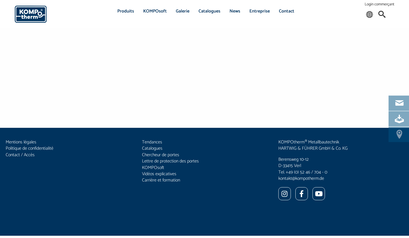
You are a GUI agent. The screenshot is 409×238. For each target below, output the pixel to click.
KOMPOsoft (155, 11)
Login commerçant (379, 4)
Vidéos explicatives (159, 174)
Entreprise (259, 11)
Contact (286, 11)
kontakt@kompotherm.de (301, 178)
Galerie (182, 11)
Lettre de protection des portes (170, 161)
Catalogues (209, 11)
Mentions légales (21, 142)
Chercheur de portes (160, 155)
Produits (125, 11)
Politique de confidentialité (29, 148)
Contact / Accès (20, 155)
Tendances (152, 142)
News (234, 11)
